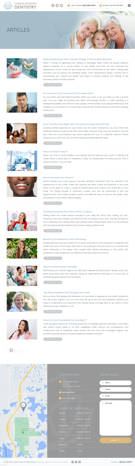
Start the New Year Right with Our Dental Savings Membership (76, 124)
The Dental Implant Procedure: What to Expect (67, 211)
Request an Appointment (113, 5)
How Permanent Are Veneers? (58, 177)
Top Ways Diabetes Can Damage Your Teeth (66, 292)
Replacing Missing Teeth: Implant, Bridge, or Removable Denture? (77, 59)
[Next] (18, 350)
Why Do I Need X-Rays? (55, 151)
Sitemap (65, 462)
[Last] (21, 350)
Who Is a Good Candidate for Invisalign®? (65, 320)
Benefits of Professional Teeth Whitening (64, 239)
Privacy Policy (57, 462)
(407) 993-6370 (68, 392)
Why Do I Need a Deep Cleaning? (60, 266)
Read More (51, 85)
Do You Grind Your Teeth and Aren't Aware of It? (68, 93)
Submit (114, 440)
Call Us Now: (83, 5)
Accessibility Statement (44, 462)
